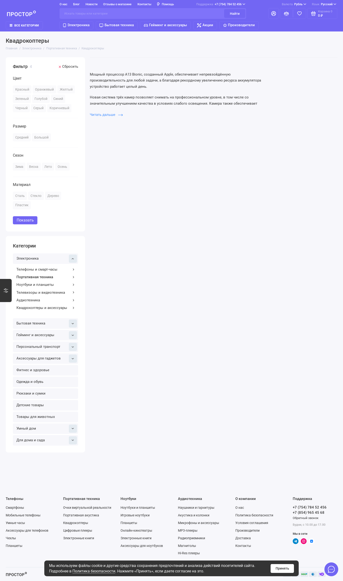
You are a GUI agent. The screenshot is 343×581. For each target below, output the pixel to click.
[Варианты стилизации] (6, 290)
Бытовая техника (116, 25)
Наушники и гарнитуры (196, 507)
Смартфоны (15, 507)
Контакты (144, 4)
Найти (235, 13)
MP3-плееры (187, 530)
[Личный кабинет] (273, 13)
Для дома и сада (46, 440)
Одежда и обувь (29, 382)
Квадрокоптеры (75, 523)
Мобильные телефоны (23, 515)
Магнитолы (187, 546)
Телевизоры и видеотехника (45, 292)
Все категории (24, 25)
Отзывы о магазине (117, 4)
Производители (239, 25)
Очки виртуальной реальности (87, 507)
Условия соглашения (251, 523)
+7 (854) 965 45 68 (308, 512)
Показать (25, 220)
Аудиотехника (45, 300)
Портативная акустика (81, 515)
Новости (91, 4)
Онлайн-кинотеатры (136, 530)
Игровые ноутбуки (135, 515)
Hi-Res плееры (189, 553)
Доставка (243, 538)
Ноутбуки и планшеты (45, 285)
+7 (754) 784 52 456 (220, 4)
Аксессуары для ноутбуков (142, 546)
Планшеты (14, 546)
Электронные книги (78, 538)
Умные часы (15, 523)
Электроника (76, 25)
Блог (76, 4)
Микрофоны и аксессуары (198, 523)
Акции (205, 25)
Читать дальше (106, 115)
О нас (63, 4)
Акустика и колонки (193, 515)
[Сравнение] (286, 13)
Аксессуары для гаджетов (46, 359)
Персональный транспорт (46, 347)
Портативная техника (45, 277)
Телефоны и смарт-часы (45, 269)
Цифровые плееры (77, 530)
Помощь (165, 4)
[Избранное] (299, 13)
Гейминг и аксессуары (165, 25)
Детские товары (30, 405)
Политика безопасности (93, 571)
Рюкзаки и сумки (30, 393)
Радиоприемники (191, 538)
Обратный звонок (305, 518)
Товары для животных (35, 417)
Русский (324, 4)
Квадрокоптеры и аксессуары (45, 308)
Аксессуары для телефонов (27, 530)
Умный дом (46, 429)
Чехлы (11, 538)
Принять (282, 568)
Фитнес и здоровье (32, 370)
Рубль (294, 4)
